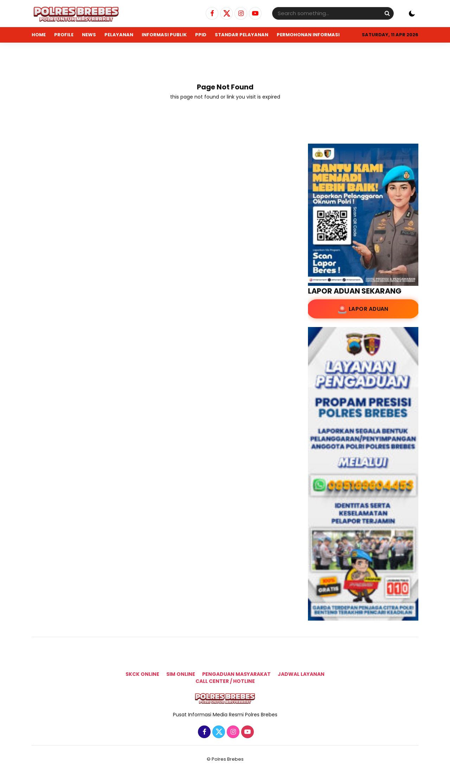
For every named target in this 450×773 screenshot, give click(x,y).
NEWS (89, 34)
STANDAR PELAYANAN (241, 34)
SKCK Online (142, 674)
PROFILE (63, 34)
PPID (200, 34)
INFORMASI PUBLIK (164, 34)
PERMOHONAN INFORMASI (308, 34)
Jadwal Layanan (301, 674)
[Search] (387, 13)
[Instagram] (240, 13)
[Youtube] (254, 13)
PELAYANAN (118, 34)
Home (39, 34)
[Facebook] (211, 13)
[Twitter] (225, 13)
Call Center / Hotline (225, 681)
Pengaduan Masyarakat (236, 674)
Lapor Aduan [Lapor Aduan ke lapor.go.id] (368, 309)
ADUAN (40, 50)
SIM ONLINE (180, 674)
